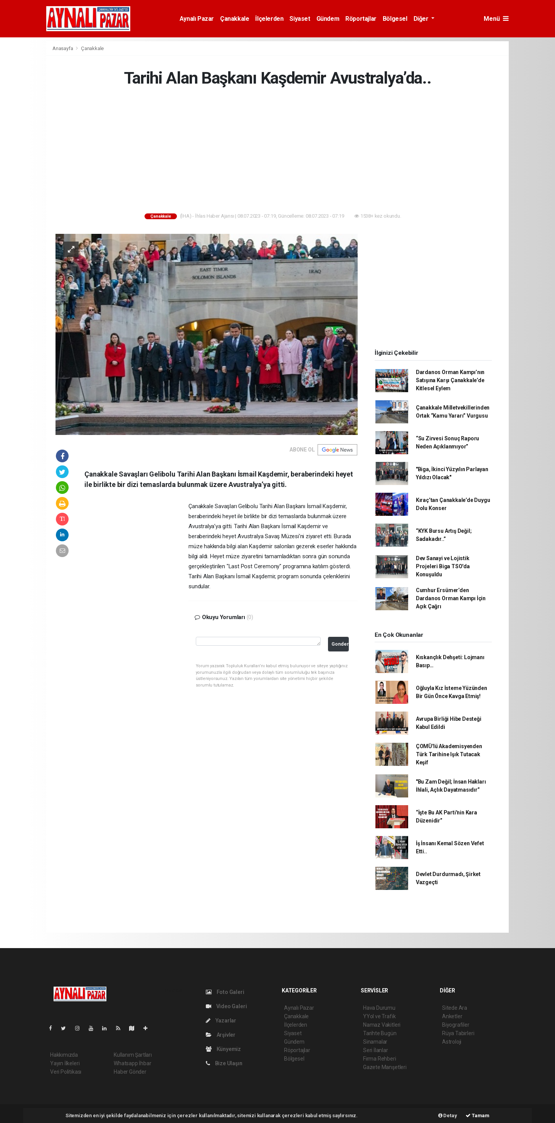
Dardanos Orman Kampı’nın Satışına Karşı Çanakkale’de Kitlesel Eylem (450, 380)
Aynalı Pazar (197, 18)
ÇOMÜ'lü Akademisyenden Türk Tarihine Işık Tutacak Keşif (449, 754)
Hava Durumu (379, 1008)
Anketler (452, 1016)
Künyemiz (223, 1049)
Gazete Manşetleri (385, 1067)
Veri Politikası (65, 1072)
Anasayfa (63, 48)
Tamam (477, 1115)
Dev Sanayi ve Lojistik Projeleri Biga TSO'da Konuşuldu (443, 566)
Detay (447, 1115)
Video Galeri (226, 1006)
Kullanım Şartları (133, 1055)
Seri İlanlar (375, 1050)
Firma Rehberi (379, 1059)
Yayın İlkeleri (64, 1063)
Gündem (328, 18)
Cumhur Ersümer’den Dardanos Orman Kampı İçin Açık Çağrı (451, 598)
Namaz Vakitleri (381, 1025)
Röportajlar (361, 18)
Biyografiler (455, 1025)
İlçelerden (269, 18)
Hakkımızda (64, 1055)
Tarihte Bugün (380, 1033)
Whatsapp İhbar (132, 1063)
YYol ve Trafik (379, 1016)
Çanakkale (234, 18)
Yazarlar (221, 1020)
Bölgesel (395, 18)
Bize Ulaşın (224, 1063)
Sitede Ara (454, 1008)
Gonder (340, 644)
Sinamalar (375, 1042)
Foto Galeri (225, 992)
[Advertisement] (277, 151)
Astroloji (451, 1042)
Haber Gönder (130, 1072)
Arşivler (220, 1035)
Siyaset (299, 18)
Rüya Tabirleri (458, 1033)
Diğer (422, 18)
